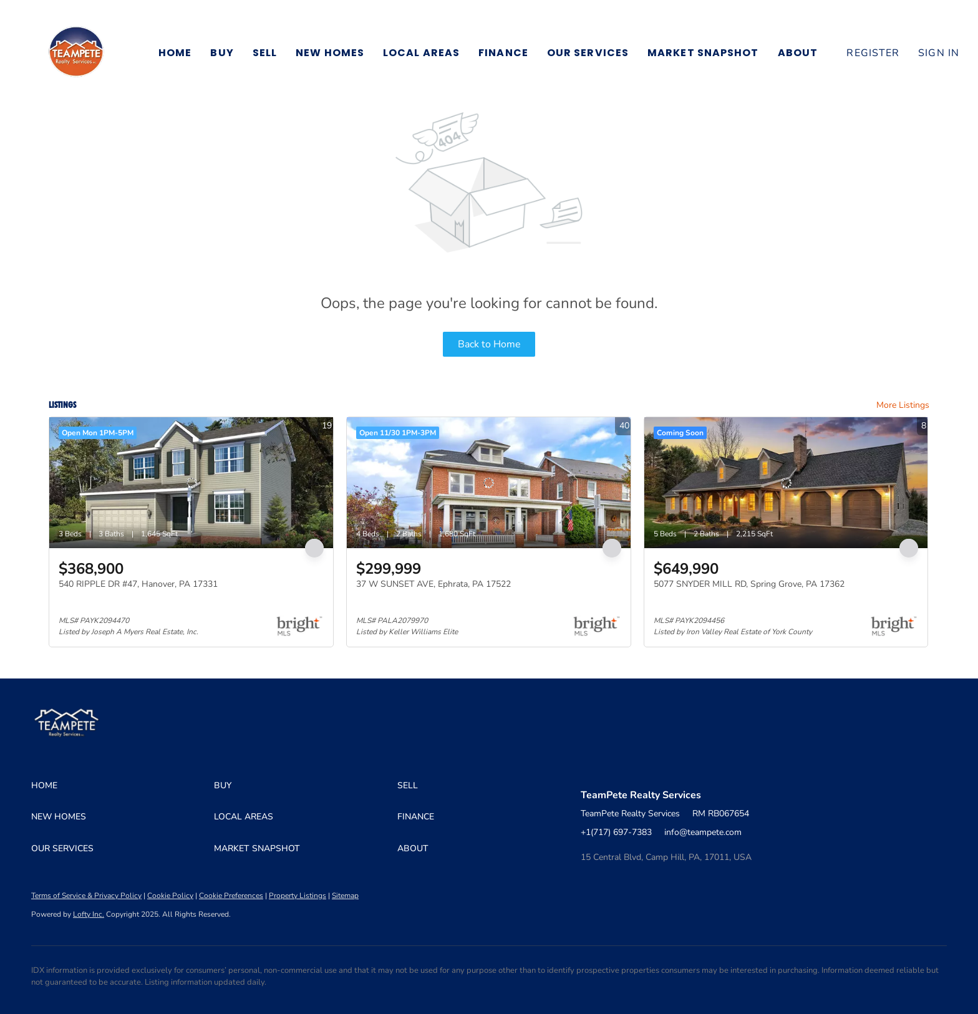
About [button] (798, 53)
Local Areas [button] (421, 53)
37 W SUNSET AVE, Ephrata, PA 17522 (433, 584)
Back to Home (489, 344)
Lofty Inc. (88, 914)
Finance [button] (503, 53)
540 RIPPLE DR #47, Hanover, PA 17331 (138, 584)
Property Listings (297, 896)
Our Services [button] (588, 53)
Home (174, 53)
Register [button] (872, 53)
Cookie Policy (170, 896)
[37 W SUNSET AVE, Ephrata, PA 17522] (489, 482)
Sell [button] (265, 53)
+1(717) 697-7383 (616, 832)
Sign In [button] (938, 53)
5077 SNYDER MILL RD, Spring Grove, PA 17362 (749, 584)
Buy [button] (221, 53)
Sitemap (345, 896)
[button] (76, 53)
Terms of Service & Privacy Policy (86, 896)
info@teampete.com (703, 832)
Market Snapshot (703, 53)
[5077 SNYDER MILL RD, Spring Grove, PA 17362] (786, 482)
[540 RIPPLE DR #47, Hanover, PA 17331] (191, 482)
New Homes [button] (330, 53)
